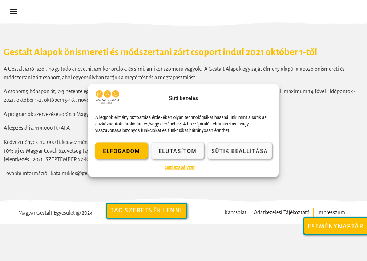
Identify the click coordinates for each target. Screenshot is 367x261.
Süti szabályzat (180, 167)
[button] (13, 11)
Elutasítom (177, 151)
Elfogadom (121, 151)
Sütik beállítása (239, 151)
